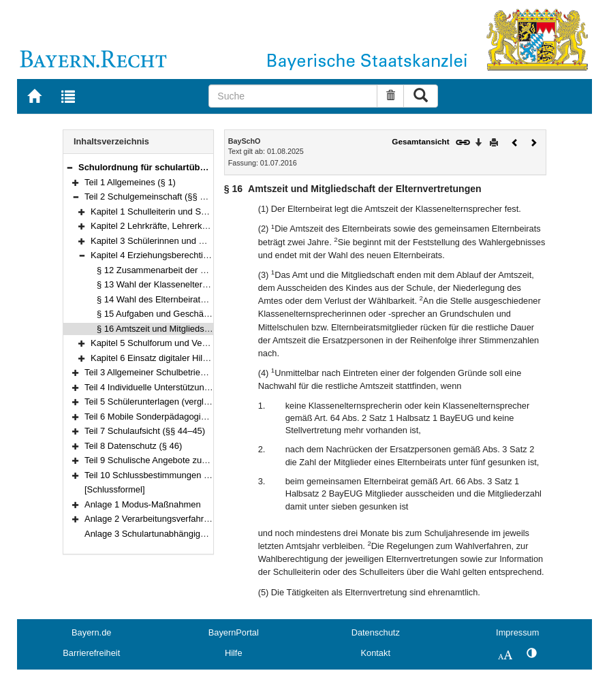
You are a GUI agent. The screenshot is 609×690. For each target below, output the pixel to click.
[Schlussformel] (114, 489)
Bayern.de (91, 632)
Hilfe (234, 653)
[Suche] (292, 96)
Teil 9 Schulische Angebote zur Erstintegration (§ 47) (187, 460)
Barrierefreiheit (91, 653)
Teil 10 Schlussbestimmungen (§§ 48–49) (165, 475)
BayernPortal (233, 632)
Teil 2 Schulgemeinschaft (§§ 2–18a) (156, 196)
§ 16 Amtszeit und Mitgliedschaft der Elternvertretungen (205, 329)
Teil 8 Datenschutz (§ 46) (133, 446)
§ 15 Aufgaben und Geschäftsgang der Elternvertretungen (210, 314)
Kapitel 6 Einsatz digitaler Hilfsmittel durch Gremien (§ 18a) (206, 358)
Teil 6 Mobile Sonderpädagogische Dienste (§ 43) (180, 416)
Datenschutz (376, 632)
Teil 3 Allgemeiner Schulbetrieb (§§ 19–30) (167, 372)
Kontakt (375, 653)
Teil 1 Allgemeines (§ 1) (130, 182)
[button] (69, 167)
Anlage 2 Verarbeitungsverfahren (148, 519)
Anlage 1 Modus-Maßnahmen (142, 504)
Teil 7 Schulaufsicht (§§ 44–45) (144, 431)
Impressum (517, 632)
